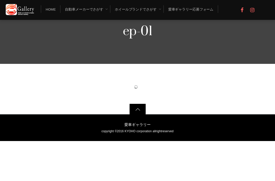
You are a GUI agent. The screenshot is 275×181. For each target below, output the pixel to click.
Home (51, 9)
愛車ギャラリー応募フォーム (191, 9)
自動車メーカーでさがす (84, 9)
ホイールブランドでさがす (136, 9)
